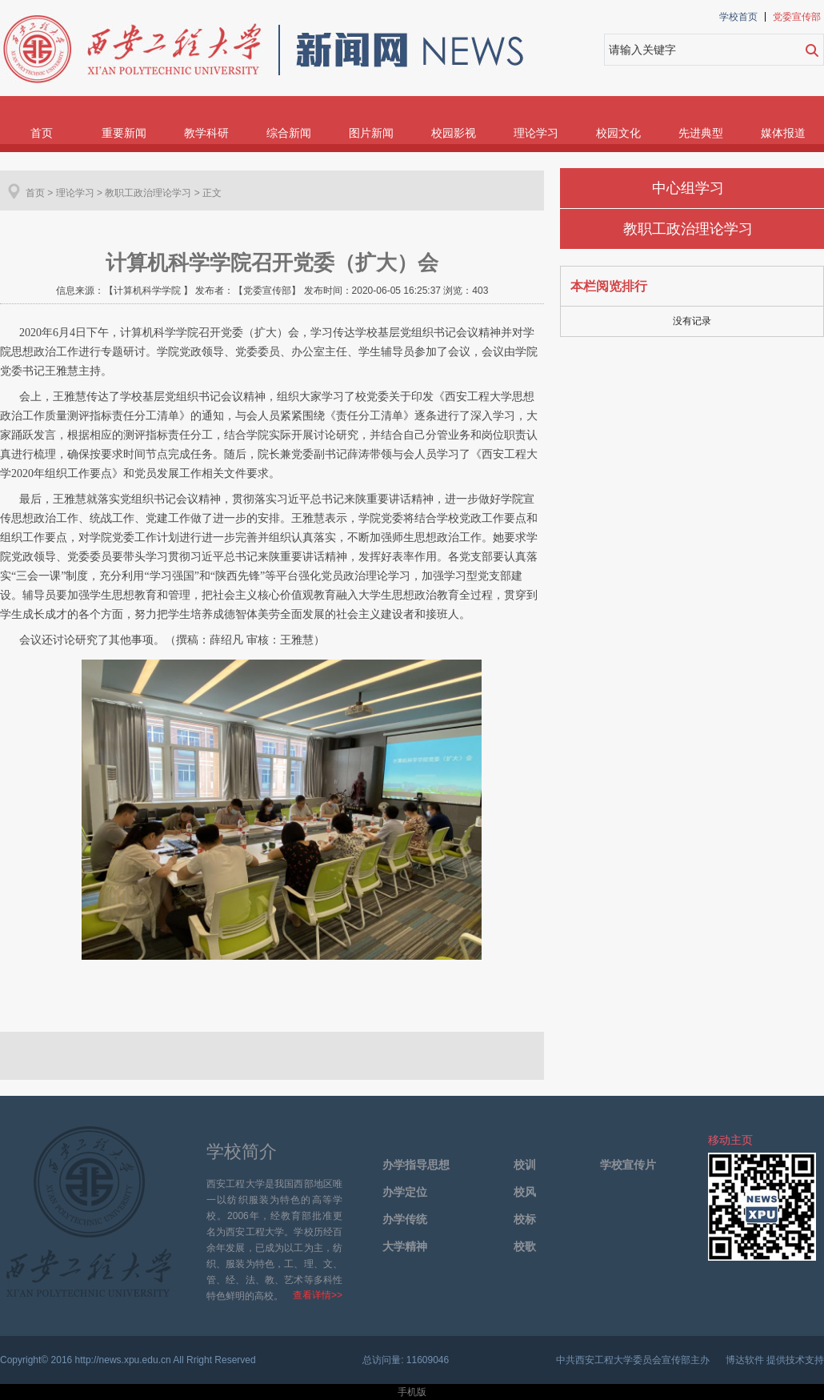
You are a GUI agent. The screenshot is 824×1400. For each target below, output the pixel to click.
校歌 (525, 1247)
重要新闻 (124, 132)
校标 (525, 1219)
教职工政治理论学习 (688, 229)
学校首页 (738, 16)
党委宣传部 (797, 16)
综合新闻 (288, 132)
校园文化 (618, 132)
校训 (525, 1165)
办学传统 (404, 1219)
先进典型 (700, 132)
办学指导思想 (416, 1165)
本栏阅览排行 (608, 286)
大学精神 (404, 1247)
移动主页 (730, 1139)
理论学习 (536, 132)
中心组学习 (688, 188)
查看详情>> (317, 1295)
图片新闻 (371, 132)
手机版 (412, 1392)
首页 (41, 132)
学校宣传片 (628, 1165)
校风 (525, 1192)
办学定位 (404, 1192)
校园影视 (453, 132)
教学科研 (206, 132)
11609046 (427, 1360)
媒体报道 (783, 132)
